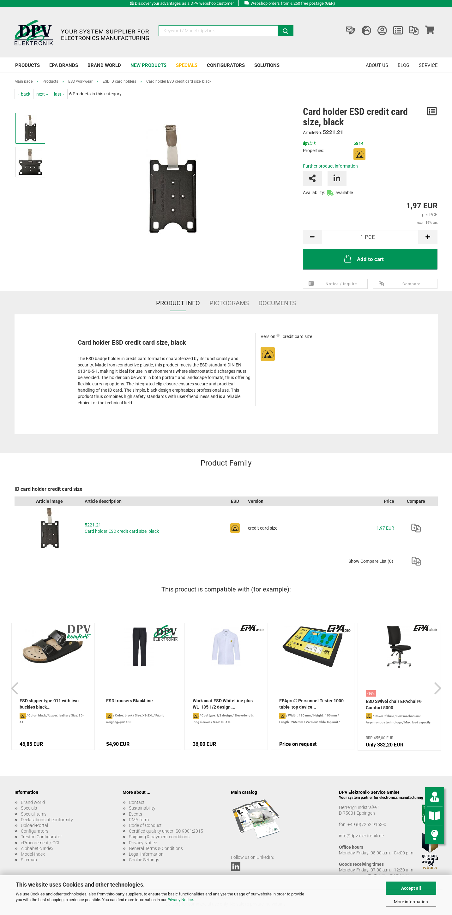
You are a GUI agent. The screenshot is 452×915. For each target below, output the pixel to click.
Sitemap (29, 859)
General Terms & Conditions (156, 848)
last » (59, 94)
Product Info (178, 303)
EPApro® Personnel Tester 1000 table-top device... (311, 704)
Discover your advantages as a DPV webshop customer (184, 3)
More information (411, 901)
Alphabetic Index (37, 848)
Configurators (226, 65)
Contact (137, 802)
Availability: (314, 192)
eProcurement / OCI (40, 842)
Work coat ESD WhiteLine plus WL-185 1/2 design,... (223, 704)
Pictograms (229, 303)
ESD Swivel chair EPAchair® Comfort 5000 (394, 704)
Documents (277, 303)
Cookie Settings (144, 859)
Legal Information (146, 854)
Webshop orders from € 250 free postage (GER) (292, 3)
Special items (33, 814)
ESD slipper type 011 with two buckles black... (49, 704)
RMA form (139, 819)
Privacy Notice (180, 899)
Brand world (104, 65)
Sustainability (142, 808)
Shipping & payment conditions (159, 836)
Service (428, 65)
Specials (186, 65)
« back (24, 94)
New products (148, 65)
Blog (403, 65)
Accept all (411, 888)
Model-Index (33, 854)
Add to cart (363, 258)
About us (377, 65)
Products (27, 65)
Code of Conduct (145, 825)
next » (42, 94)
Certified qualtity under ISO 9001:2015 (166, 831)
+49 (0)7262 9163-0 (366, 824)
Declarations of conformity (47, 819)
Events (135, 814)
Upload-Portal (34, 825)
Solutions (267, 65)
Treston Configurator (41, 836)
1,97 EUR (385, 528)
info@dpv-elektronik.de (361, 835)
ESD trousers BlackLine (129, 700)
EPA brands (63, 65)
